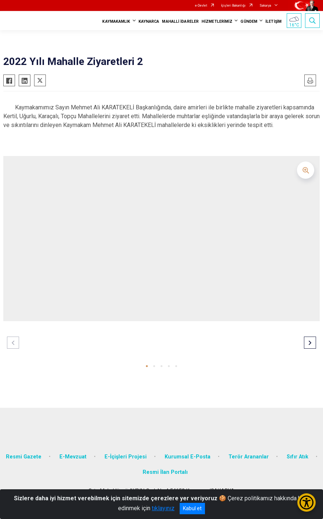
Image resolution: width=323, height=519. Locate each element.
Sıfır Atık (297, 457)
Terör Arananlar (248, 457)
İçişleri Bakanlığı (233, 5)
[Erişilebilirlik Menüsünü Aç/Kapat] (306, 502)
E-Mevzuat (73, 457)
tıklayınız (163, 508)
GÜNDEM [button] (249, 21)
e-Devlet (201, 5)
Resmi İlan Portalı (165, 472)
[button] (147, 366)
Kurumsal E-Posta (187, 457)
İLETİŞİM (273, 21)
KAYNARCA (149, 21)
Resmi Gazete (23, 457)
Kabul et (192, 508)
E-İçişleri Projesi (125, 457)
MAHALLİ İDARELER (180, 21)
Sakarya (265, 5)
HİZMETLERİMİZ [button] (217, 21)
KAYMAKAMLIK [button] (116, 21)
